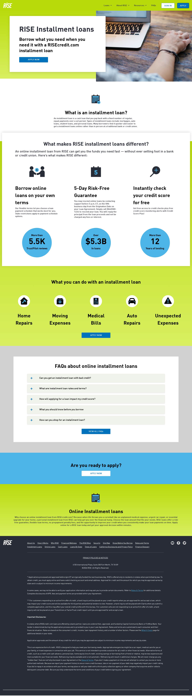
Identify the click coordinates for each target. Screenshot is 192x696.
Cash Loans (62, 547)
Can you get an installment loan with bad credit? (65, 379)
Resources (139, 6)
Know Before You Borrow (123, 544)
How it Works (42, 544)
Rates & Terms (137, 591)
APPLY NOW (33, 60)
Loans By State (76, 547)
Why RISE (55, 544)
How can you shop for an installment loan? (62, 421)
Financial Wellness (69, 544)
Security (96, 544)
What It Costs (146, 631)
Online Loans (50, 547)
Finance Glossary (142, 547)
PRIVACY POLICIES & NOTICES (95, 558)
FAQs (153, 6)
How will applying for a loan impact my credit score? (67, 400)
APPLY (183, 6)
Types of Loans (91, 547)
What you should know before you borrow (61, 410)
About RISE (121, 6)
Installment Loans (34, 547)
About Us (31, 544)
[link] (172, 543)
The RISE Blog (85, 544)
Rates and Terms (142, 544)
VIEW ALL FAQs (96, 432)
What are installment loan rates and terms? (63, 389)
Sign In (168, 6)
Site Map (106, 544)
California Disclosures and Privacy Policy (116, 547)
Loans (106, 6)
